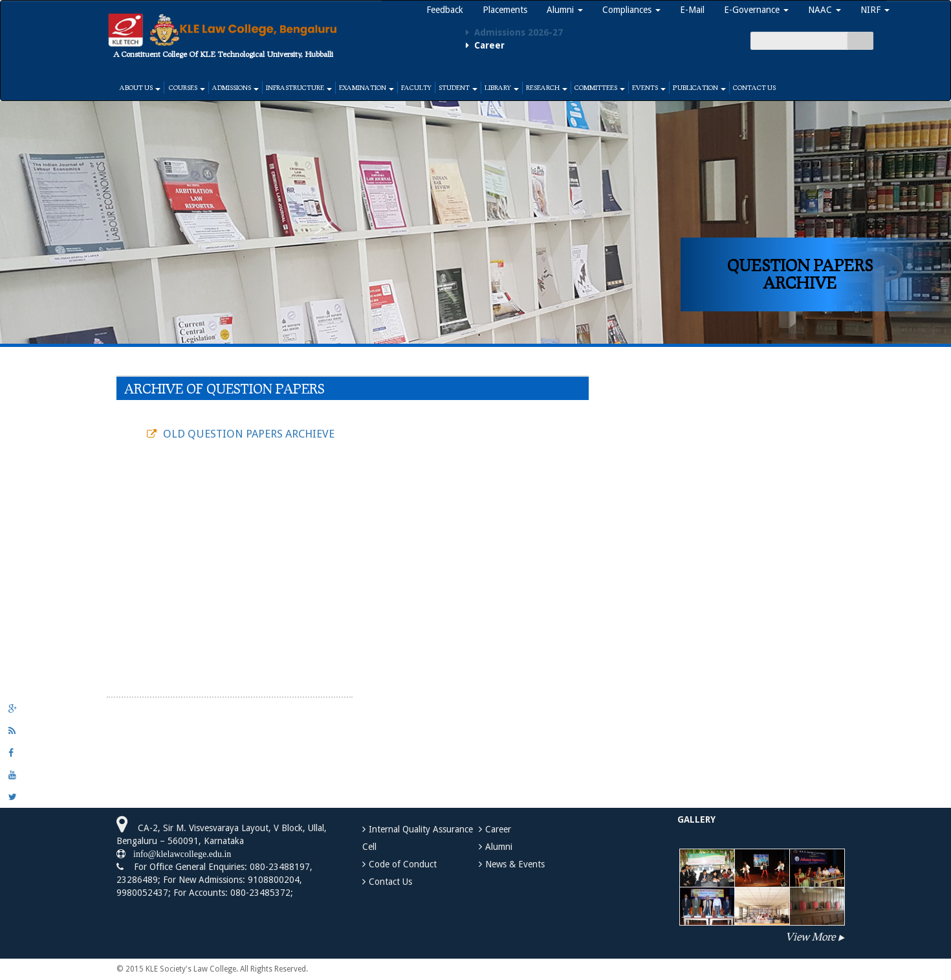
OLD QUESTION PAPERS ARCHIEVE (248, 433)
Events (649, 87)
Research (546, 87)
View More (810, 936)
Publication (699, 87)
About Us (140, 87)
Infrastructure (299, 87)
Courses (186, 87)
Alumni (565, 10)
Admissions (235, 87)
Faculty (416, 87)
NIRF (875, 10)
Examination (366, 87)
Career (498, 829)
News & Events (515, 864)
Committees (599, 87)
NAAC (824, 10)
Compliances (631, 10)
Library (502, 87)
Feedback (444, 10)
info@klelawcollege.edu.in (178, 853)
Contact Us (754, 87)
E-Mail (692, 10)
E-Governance (756, 10)
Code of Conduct (403, 864)
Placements (505, 10)
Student (458, 87)
